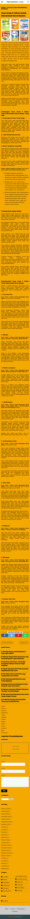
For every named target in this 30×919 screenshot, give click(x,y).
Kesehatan (6, 882)
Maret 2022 (4, 868)
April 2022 (4, 866)
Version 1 (3, 708)
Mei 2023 (3, 832)
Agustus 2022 (5, 855)
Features (3, 728)
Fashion (3, 719)
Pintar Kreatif (15, 749)
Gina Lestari (16, 746)
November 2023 (6, 816)
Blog (2, 730)
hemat (5, 879)
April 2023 (4, 835)
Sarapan (19, 890)
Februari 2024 (5, 814)
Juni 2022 (4, 861)
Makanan (6, 888)
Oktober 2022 (5, 850)
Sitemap (5, 901)
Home (3, 706)
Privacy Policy (20, 909)
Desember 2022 (5, 845)
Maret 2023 (4, 837)
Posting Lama (24, 642)
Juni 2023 (4, 829)
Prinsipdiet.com (15, 2)
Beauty (3, 721)
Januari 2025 (5, 811)
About (6, 909)
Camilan (5, 877)
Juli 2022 (3, 858)
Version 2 (4, 710)
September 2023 (6, 822)
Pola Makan (20, 887)
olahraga (20, 885)
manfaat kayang (22, 879)
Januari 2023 (5, 842)
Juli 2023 (3, 827)
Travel (3, 715)
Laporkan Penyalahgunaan (12, 736)
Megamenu (4, 713)
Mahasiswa (6, 885)
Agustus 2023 (5, 824)
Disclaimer (15, 911)
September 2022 (6, 853)
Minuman (20, 882)
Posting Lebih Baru (7, 642)
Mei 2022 (3, 863)
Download (4, 732)
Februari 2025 (5, 809)
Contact (13, 909)
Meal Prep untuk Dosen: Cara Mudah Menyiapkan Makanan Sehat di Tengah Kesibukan (13, 663)
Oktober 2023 (5, 819)
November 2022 (6, 848)
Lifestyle (3, 717)
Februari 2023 (5, 840)
